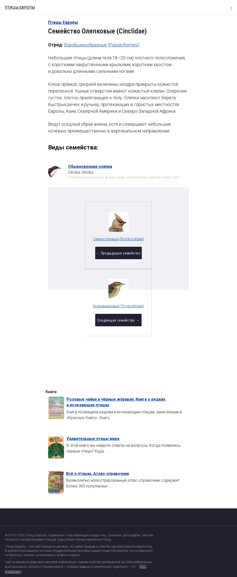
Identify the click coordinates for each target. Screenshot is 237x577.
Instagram (13, 572)
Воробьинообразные (85, 44)
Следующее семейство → (148, 256)
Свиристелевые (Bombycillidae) (88, 240)
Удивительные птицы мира (93, 438)
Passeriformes (123, 44)
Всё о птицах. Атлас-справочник (97, 473)
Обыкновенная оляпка (90, 166)
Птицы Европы (18, 6)
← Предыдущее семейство (88, 256)
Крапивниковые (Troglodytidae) (148, 240)
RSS (143, 567)
